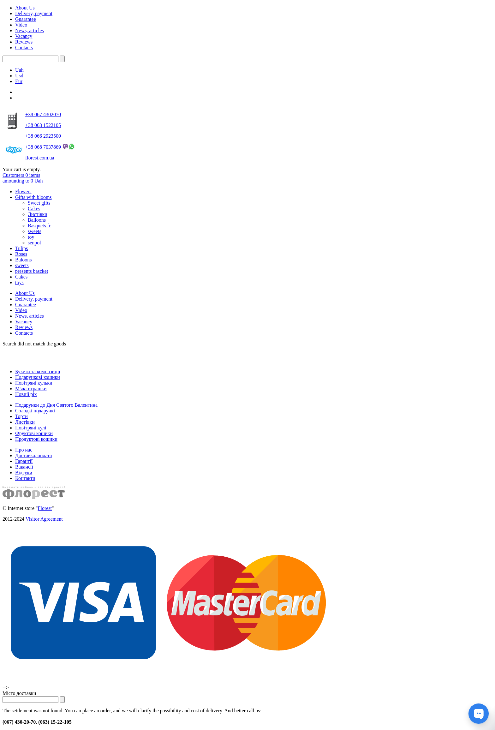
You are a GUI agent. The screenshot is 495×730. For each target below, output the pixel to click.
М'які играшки (31, 388)
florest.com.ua (39, 157)
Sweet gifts (39, 203)
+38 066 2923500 (43, 136)
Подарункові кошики (37, 377)
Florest (45, 508)
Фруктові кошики (34, 433)
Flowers (23, 191)
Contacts (24, 47)
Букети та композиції (37, 371)
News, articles (29, 30)
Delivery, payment (33, 13)
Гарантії (24, 461)
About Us (25, 7)
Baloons (23, 259)
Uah (19, 70)
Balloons (37, 220)
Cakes (34, 208)
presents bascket (31, 271)
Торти (21, 416)
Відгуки (23, 472)
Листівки (37, 214)
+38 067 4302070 (43, 114)
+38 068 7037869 (43, 147)
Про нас (23, 449)
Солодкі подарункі (35, 410)
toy (31, 237)
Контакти (25, 478)
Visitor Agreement (44, 519)
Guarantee (25, 19)
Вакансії (24, 467)
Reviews (24, 42)
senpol (34, 242)
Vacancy (23, 36)
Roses (21, 254)
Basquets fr (39, 225)
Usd (19, 75)
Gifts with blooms (33, 197)
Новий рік (26, 394)
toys (19, 282)
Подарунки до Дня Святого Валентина (56, 405)
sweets (34, 231)
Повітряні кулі (30, 427)
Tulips (21, 248)
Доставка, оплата (33, 455)
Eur (18, 81)
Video (21, 24)
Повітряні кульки (33, 383)
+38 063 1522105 (43, 125)
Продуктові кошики (36, 439)
